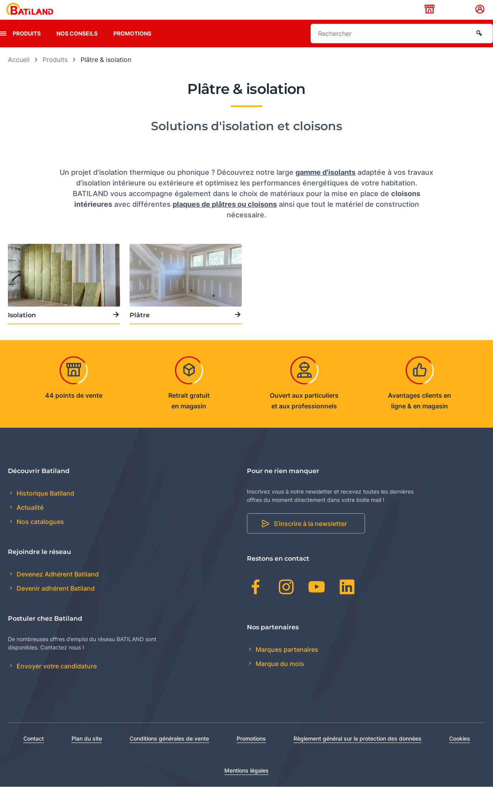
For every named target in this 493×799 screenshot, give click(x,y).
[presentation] (3, 46)
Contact (33, 750)
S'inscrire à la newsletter (310, 536)
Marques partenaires (286, 662)
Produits (27, 45)
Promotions (132, 45)
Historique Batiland (44, 505)
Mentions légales (246, 782)
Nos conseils (77, 45)
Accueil (19, 72)
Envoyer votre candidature (56, 679)
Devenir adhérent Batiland (55, 601)
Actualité (29, 520)
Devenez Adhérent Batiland (57, 587)
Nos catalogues (39, 534)
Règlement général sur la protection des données (357, 750)
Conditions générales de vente (169, 750)
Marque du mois (279, 676)
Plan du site (87, 750)
